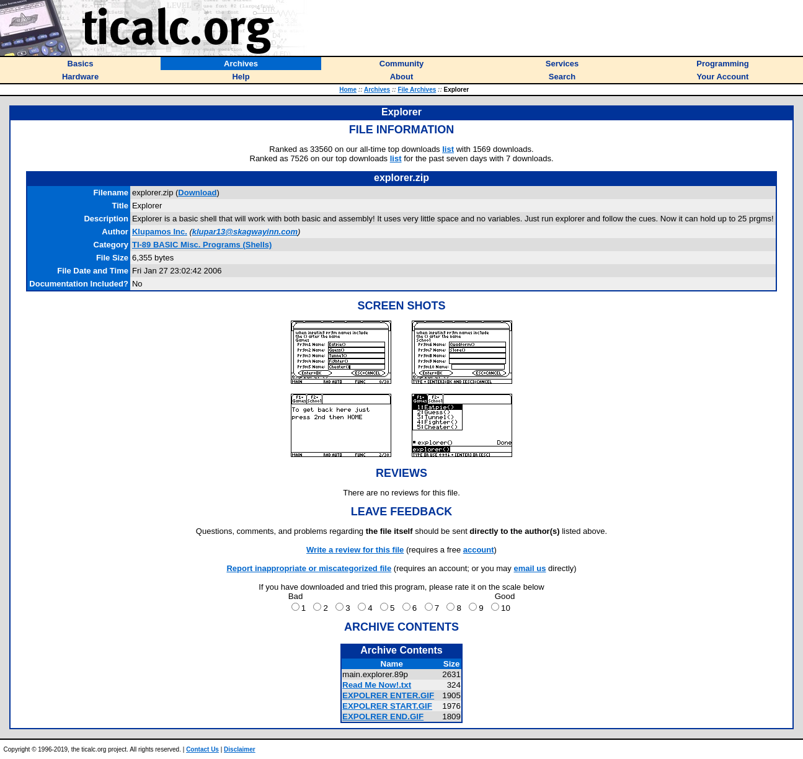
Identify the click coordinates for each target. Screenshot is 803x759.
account (478, 549)
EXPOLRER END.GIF (383, 716)
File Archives (416, 89)
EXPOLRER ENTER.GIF (388, 695)
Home (348, 89)
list (448, 149)
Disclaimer (239, 749)
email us (529, 568)
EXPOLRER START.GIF (387, 706)
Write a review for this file (355, 549)
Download (197, 192)
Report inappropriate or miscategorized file (308, 568)
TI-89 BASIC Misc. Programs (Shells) (202, 244)
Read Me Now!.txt (376, 685)
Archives (377, 89)
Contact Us (202, 749)
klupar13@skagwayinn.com (245, 231)
